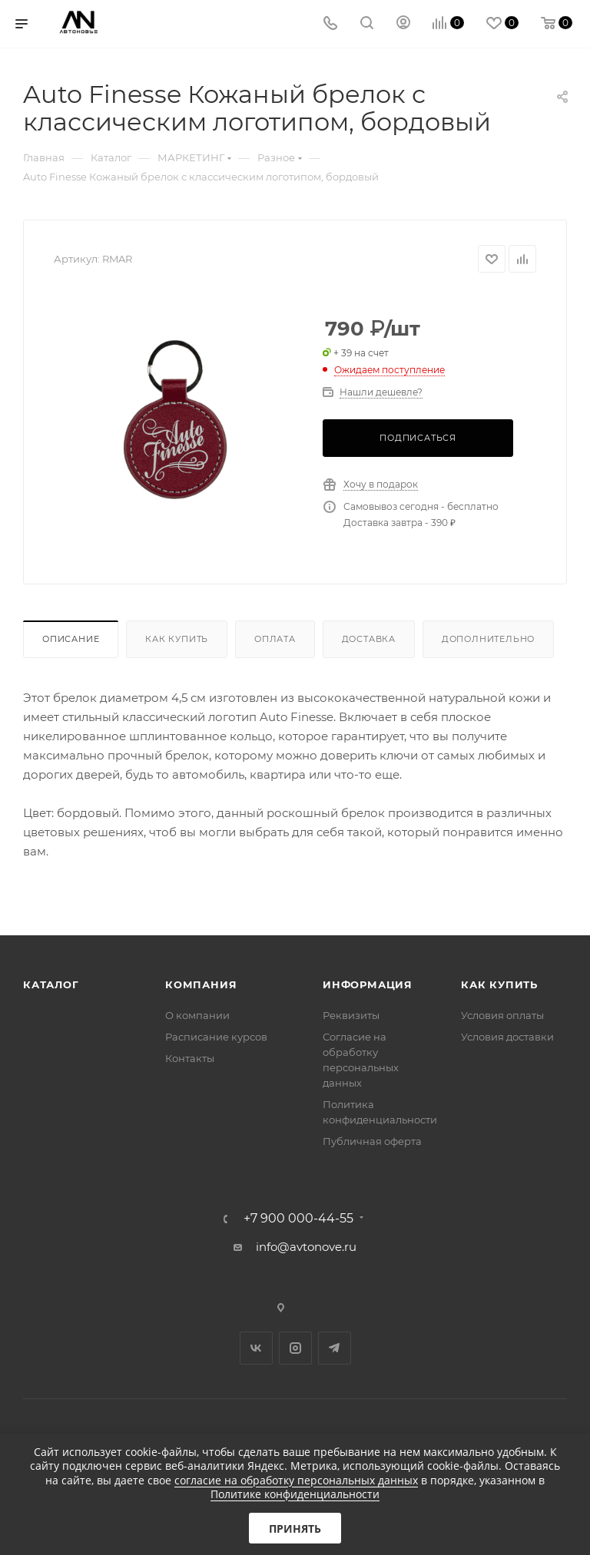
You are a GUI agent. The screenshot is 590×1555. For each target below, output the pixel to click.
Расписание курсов (216, 1037)
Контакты (189, 1058)
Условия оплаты (502, 1015)
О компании (197, 1015)
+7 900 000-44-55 (298, 1219)
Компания (201, 984)
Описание (70, 639)
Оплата (275, 639)
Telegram (334, 1348)
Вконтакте (256, 1348)
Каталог (51, 984)
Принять (295, 1528)
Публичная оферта (372, 1141)
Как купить (176, 639)
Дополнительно (488, 639)
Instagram (295, 1348)
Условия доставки (507, 1037)
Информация (368, 984)
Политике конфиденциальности (295, 1494)
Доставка (369, 639)
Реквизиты (351, 1015)
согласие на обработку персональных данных (296, 1480)
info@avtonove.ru (306, 1246)
